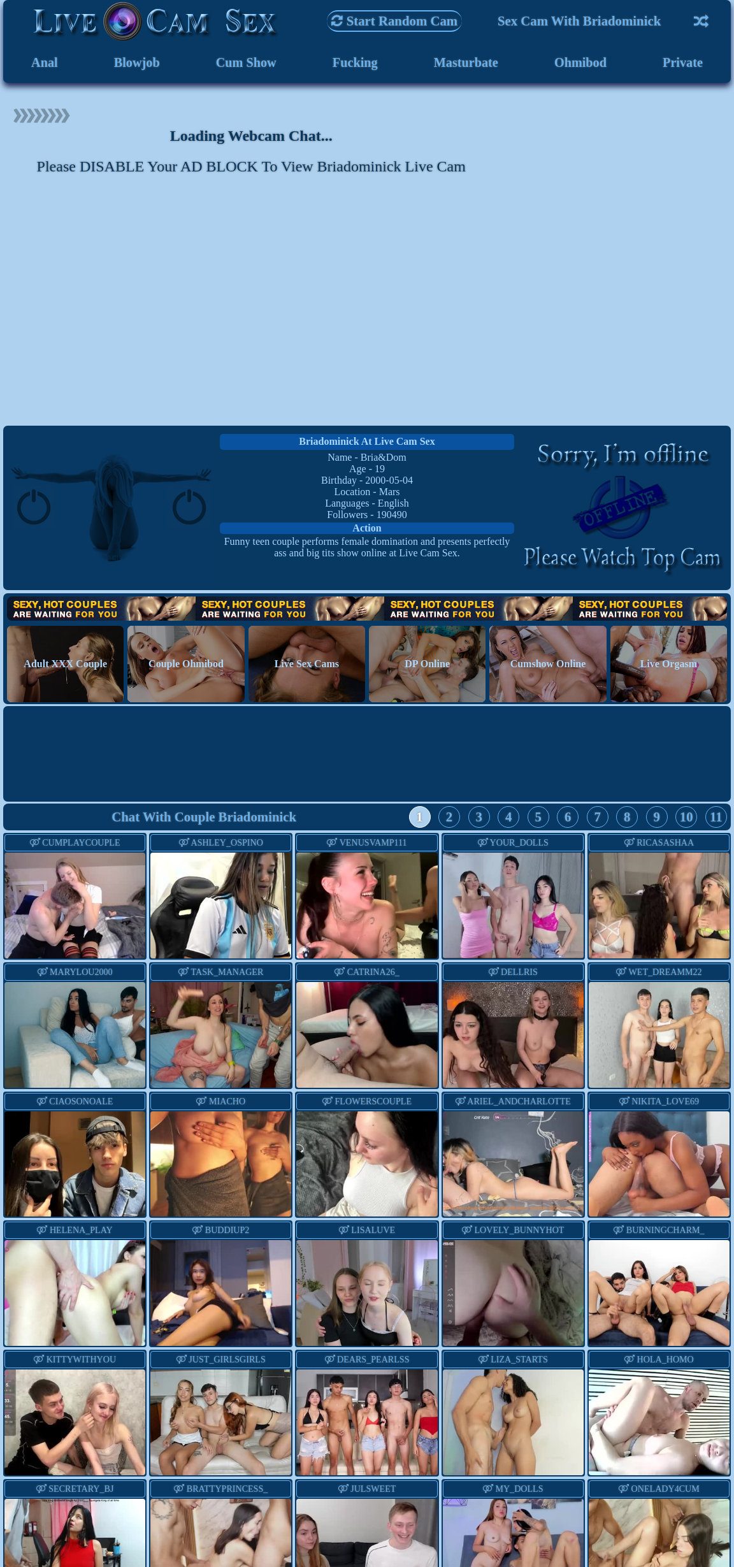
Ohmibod (580, 63)
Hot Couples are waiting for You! (367, 611)
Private (682, 63)
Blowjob (136, 63)
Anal (44, 63)
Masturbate (466, 63)
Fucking (354, 63)
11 (716, 819)
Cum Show (246, 63)
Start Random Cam (394, 20)
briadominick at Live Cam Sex (367, 443)
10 (686, 819)
